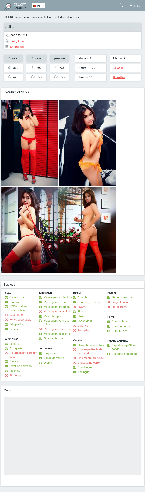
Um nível (14, 302)
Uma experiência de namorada (90, 351)
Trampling (84, 330)
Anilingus (83, 372)
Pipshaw (14, 370)
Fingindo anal (120, 302)
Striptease (50, 353)
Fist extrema (119, 307)
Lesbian (48, 362)
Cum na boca (120, 321)
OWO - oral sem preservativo (19, 308)
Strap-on (83, 316)
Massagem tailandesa (57, 311)
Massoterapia (52, 316)
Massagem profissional (58, 297)
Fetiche (14, 329)
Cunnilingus (85, 367)
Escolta (14, 343)
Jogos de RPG (86, 321)
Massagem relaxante (57, 333)
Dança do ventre (54, 358)
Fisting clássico (122, 297)
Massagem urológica (57, 307)
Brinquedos (16, 324)
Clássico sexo (18, 297)
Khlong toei (50, 16)
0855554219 (18, 35)
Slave (81, 311)
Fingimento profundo (91, 358)
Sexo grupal (16, 315)
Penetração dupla (20, 319)
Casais (13, 361)
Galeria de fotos (17, 91)
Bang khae (37, 16)
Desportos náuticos (124, 353)
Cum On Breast (121, 326)
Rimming (15, 375)
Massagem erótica (55, 302)
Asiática (118, 68)
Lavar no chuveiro (20, 366)
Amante (82, 297)
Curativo (83, 325)
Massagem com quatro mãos (58, 322)
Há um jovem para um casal (23, 354)
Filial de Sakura (53, 338)
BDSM (81, 307)
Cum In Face (119, 331)
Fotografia (15, 348)
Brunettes (119, 77)
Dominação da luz (89, 302)
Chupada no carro (89, 362)
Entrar (135, 5)
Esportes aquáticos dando (124, 347)
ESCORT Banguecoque (17, 16)
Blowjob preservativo (91, 345)
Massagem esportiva (57, 329)
